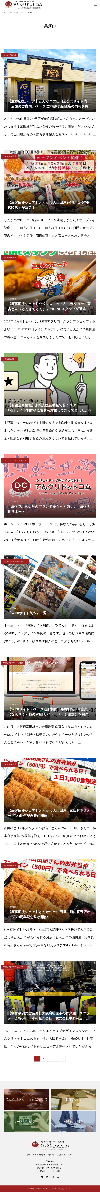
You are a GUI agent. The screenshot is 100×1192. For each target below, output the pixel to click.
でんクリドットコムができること (15, 460)
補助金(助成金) (10, 359)
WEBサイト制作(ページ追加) (13, 663)
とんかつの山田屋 (10, 55)
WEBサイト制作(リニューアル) (14, 967)
